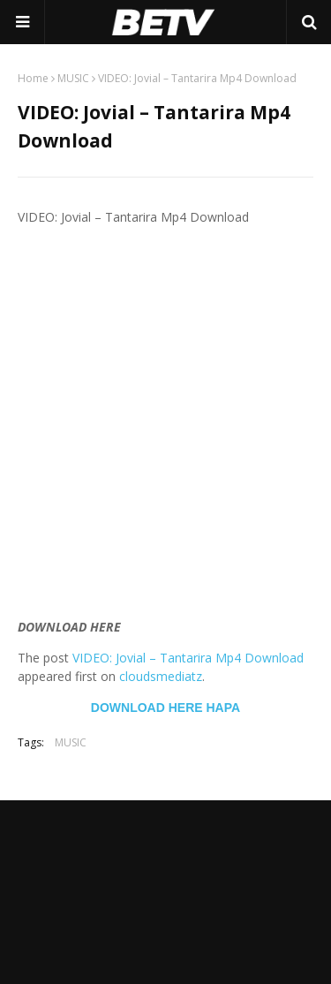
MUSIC (73, 78)
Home (33, 78)
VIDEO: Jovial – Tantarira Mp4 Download (188, 657)
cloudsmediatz (160, 676)
